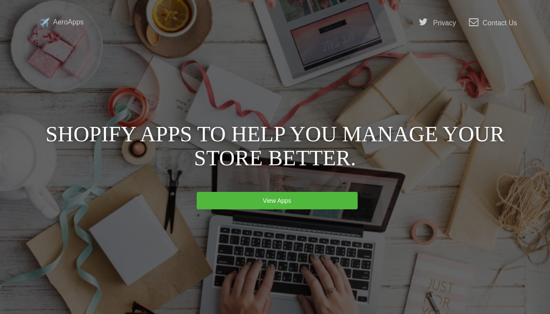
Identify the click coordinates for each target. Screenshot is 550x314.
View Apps (277, 200)
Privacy (437, 22)
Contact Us (493, 22)
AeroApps (62, 22)
